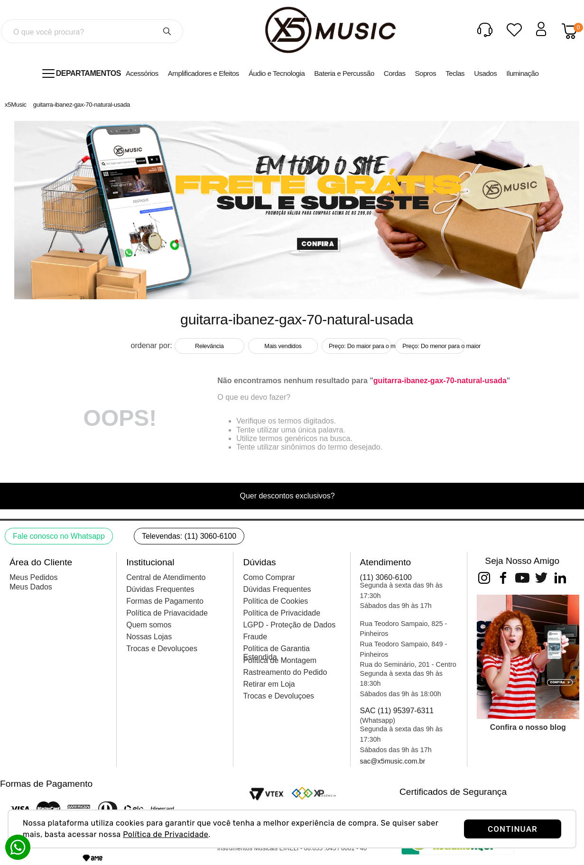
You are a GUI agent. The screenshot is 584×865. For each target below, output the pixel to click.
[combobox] (92, 31)
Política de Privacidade (165, 834)
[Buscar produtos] (167, 31)
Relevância (209, 346)
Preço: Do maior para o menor (360, 346)
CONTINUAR (513, 829)
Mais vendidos (282, 346)
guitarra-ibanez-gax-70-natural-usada (81, 104)
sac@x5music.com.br (393, 761)
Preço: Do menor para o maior (433, 346)
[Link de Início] (16, 104)
